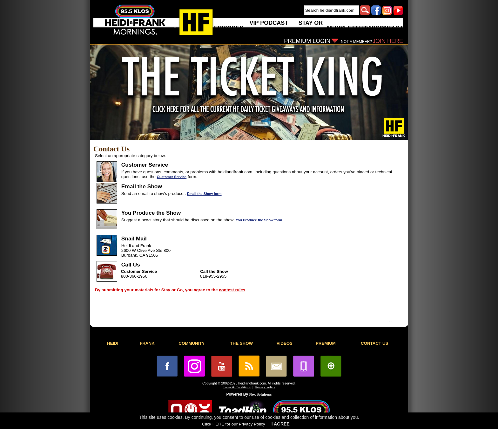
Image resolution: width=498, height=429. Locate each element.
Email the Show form (204, 194)
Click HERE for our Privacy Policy (233, 424)
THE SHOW (241, 343)
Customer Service (172, 177)
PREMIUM (326, 343)
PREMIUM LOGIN (307, 41)
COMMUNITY (191, 343)
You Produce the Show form (259, 220)
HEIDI (112, 343)
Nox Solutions (260, 394)
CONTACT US (374, 343)
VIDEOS (285, 343)
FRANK (147, 343)
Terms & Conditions (237, 387)
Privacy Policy (265, 387)
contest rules (232, 289)
